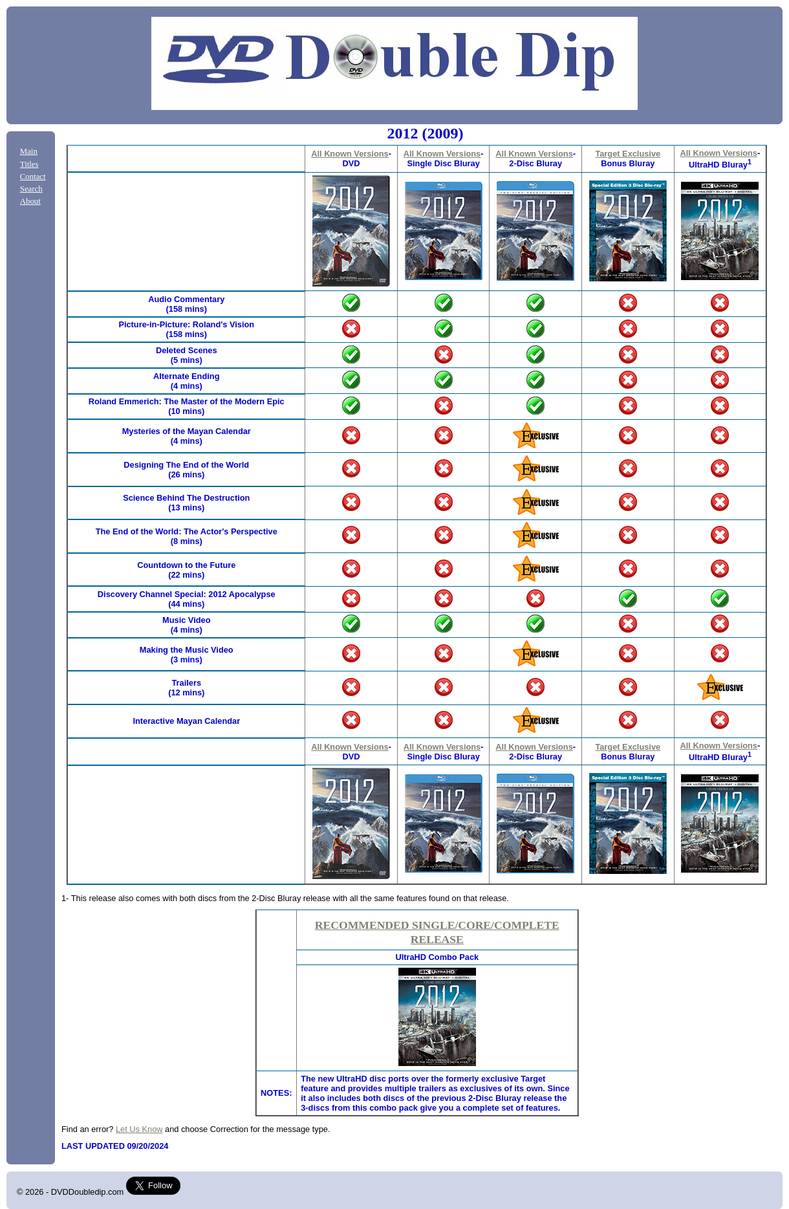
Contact (33, 176)
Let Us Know (139, 1129)
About (30, 201)
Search (31, 188)
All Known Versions (349, 153)
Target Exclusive (627, 153)
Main (29, 151)
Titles (29, 164)
